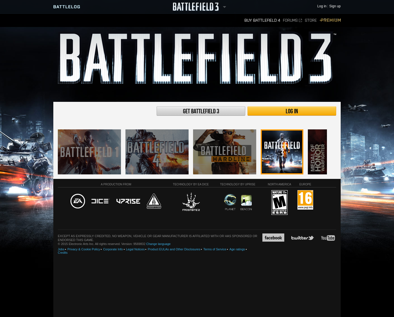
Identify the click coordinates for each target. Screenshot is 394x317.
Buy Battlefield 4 (262, 20)
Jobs (61, 249)
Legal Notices (135, 249)
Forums (292, 20)
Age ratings (237, 249)
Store (311, 20)
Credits (63, 252)
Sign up (335, 6)
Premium (330, 20)
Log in (292, 111)
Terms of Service (214, 249)
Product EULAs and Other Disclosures (174, 249)
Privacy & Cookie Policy (83, 249)
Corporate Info (113, 249)
